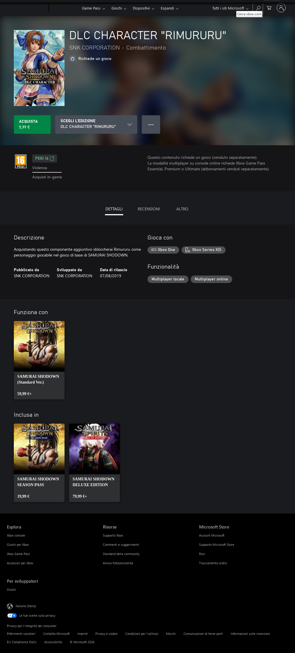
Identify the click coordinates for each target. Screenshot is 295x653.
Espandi (167, 7)
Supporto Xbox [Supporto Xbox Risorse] (113, 535)
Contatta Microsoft (56, 633)
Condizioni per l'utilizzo (141, 633)
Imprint (82, 633)
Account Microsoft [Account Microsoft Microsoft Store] (211, 535)
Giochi (116, 7)
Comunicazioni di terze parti (203, 633)
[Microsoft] (26, 8)
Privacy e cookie (106, 633)
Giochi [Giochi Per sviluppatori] (11, 589)
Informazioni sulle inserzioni (250, 633)
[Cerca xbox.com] (258, 7)
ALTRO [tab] (182, 209)
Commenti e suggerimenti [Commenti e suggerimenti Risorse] (121, 544)
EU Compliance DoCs (22, 642)
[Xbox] (65, 8)
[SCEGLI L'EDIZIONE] (96, 124)
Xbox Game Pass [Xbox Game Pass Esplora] (18, 554)
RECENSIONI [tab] (149, 209)
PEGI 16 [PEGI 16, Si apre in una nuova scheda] (44, 158)
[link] (39, 360)
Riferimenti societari (21, 633)
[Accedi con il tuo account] (281, 8)
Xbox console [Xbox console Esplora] (16, 535)
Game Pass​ (91, 7)
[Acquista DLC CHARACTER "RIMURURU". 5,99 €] (32, 124)
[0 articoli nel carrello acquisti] (269, 7)
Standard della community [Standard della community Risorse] (121, 554)
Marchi (171, 633)
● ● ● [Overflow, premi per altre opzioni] (151, 124)
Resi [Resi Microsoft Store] (202, 554)
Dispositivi (141, 7)
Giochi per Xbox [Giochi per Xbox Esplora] (18, 544)
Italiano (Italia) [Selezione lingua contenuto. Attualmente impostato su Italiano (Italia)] (26, 606)
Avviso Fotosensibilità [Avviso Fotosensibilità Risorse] (118, 563)
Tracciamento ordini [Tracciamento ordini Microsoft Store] (213, 563)
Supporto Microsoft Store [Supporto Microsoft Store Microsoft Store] (216, 544)
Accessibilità (53, 642)
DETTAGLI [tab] (114, 209)
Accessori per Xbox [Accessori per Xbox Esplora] (20, 563)
